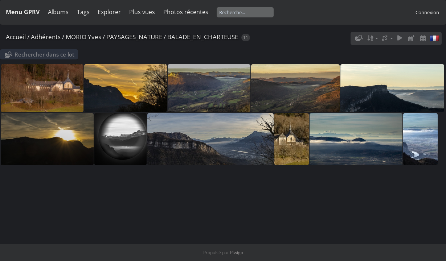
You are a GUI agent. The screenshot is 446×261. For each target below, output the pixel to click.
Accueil (16, 37)
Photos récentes (185, 12)
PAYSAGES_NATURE (134, 37)
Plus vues (142, 12)
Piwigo (236, 252)
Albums (58, 12)
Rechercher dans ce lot (44, 54)
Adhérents (46, 37)
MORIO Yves (83, 37)
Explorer (109, 12)
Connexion (427, 12)
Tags (83, 12)
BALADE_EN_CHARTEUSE (202, 37)
